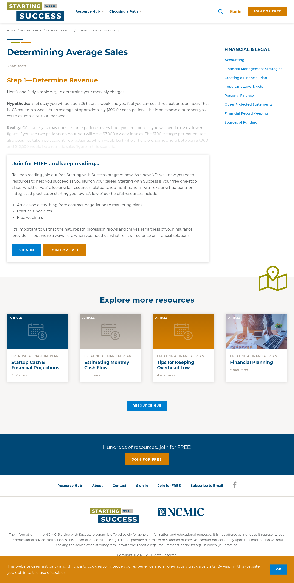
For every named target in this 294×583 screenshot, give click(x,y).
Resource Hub (147, 405)
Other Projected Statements (248, 104)
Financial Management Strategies (253, 69)
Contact (119, 486)
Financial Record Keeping (246, 113)
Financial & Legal (247, 49)
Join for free (267, 11)
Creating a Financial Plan (246, 78)
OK (278, 569)
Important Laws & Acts (244, 86)
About (97, 486)
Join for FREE (169, 486)
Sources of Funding (241, 122)
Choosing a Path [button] (125, 11)
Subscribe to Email (207, 486)
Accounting (234, 60)
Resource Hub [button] (89, 11)
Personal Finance (239, 95)
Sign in (235, 11)
